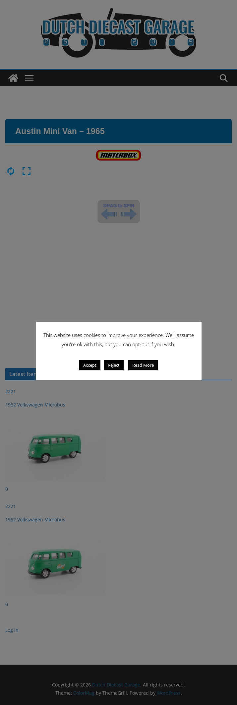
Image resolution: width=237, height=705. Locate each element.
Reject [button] (114, 365)
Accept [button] (89, 365)
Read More (143, 365)
